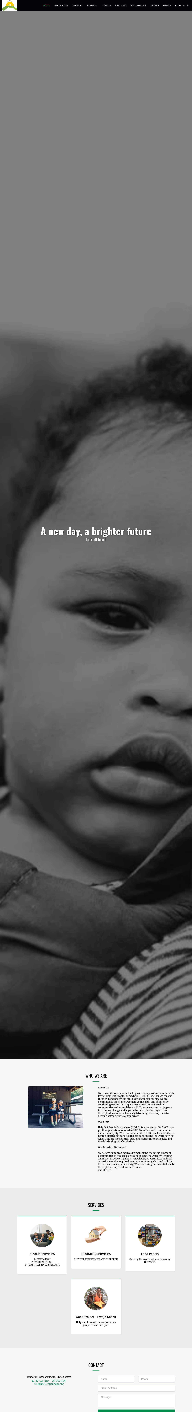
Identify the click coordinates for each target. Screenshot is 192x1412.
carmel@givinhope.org (49, 1388)
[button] (175, 5)
